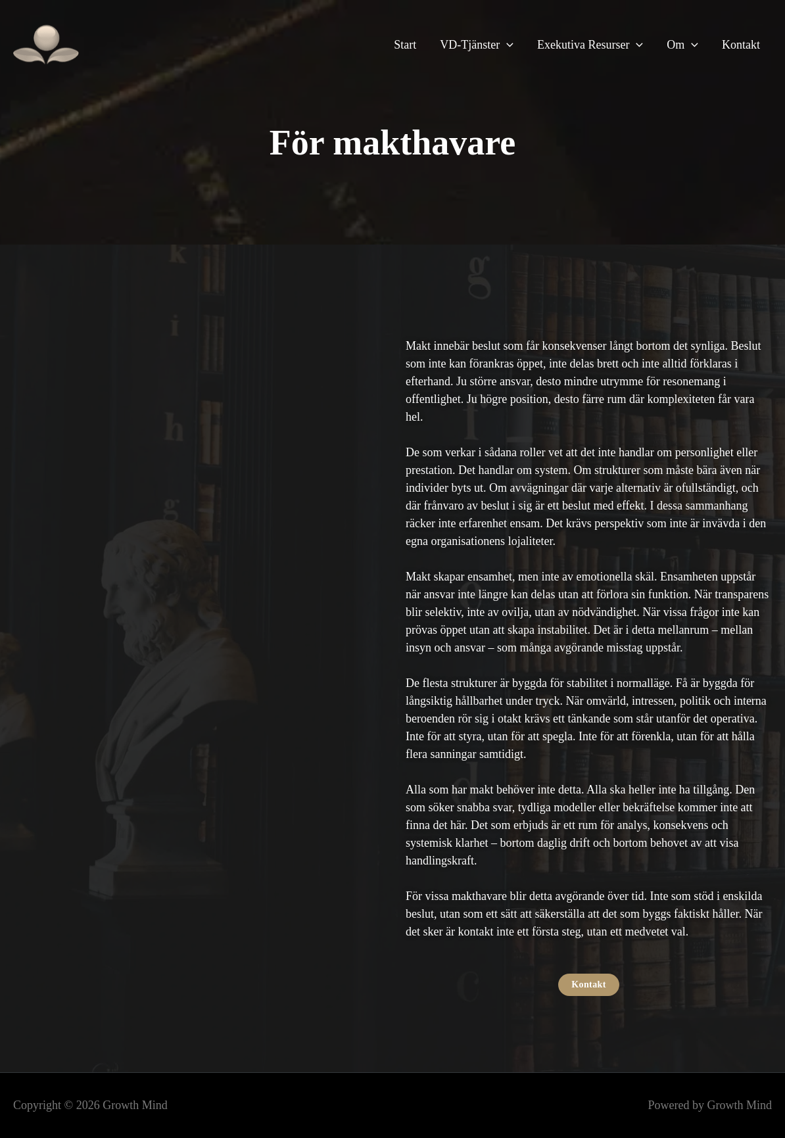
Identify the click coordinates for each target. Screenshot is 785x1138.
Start (405, 44)
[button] (506, 44)
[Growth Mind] (46, 43)
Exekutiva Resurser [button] (590, 44)
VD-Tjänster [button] (476, 44)
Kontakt (741, 44)
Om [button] (682, 44)
